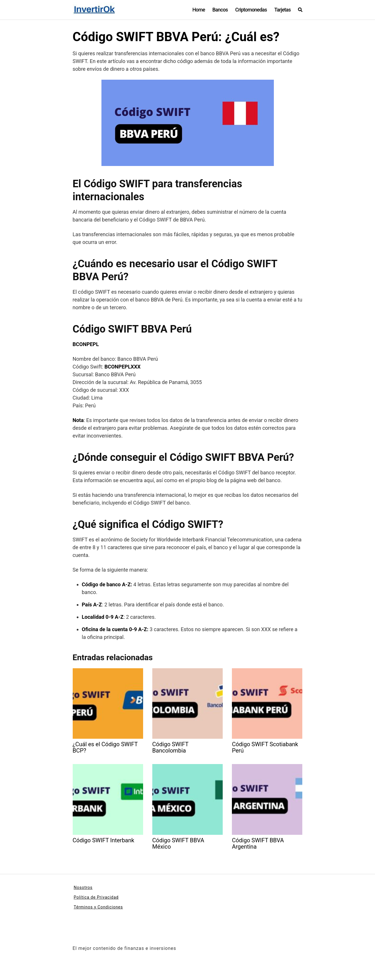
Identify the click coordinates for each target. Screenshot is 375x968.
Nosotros (83, 887)
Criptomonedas (251, 10)
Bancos (220, 10)
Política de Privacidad (96, 897)
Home (198, 10)
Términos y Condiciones (98, 907)
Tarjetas (282, 10)
